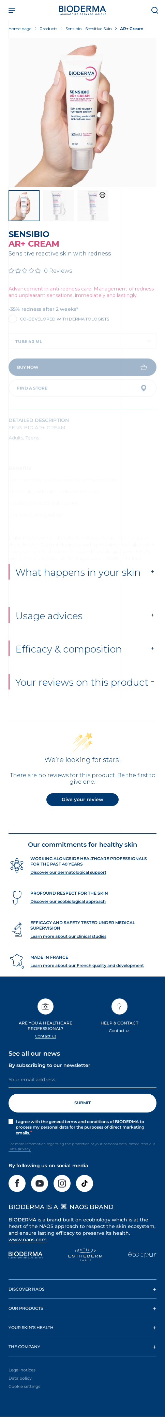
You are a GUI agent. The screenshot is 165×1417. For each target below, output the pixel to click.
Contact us (46, 1047)
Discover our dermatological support (68, 883)
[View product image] (82, 112)
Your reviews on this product (82, 693)
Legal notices (22, 1381)
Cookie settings (24, 1398)
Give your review (82, 811)
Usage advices (48, 627)
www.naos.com (28, 1251)
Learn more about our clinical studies (68, 947)
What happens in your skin (78, 583)
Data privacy (20, 1160)
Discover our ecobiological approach (68, 912)
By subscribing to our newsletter (49, 1076)
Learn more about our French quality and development (87, 976)
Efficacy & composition (68, 660)
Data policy (20, 1389)
